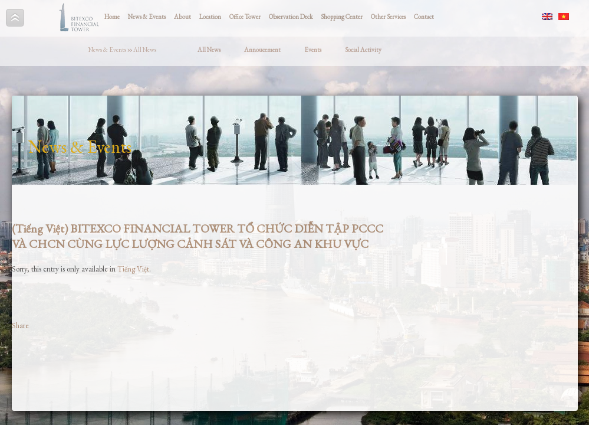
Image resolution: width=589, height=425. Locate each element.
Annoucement (262, 49)
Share (20, 326)
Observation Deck (290, 16)
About (182, 16)
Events (312, 49)
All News (144, 49)
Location (210, 16)
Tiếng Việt (133, 269)
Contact (424, 16)
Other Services (388, 16)
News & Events (147, 16)
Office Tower (245, 16)
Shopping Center (342, 16)
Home (112, 16)
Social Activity (363, 49)
